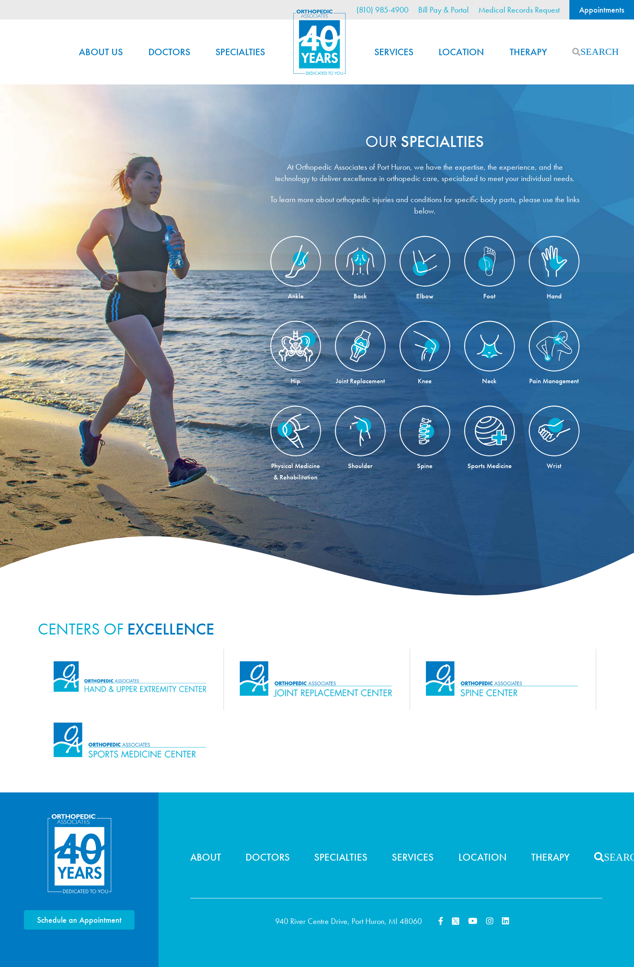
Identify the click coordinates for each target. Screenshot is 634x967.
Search (576, 51)
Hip (295, 380)
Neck (489, 380)
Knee (425, 380)
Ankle (296, 295)
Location (461, 51)
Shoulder (360, 465)
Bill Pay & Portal (443, 9)
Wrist (554, 465)
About (205, 857)
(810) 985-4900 (382, 9)
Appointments (601, 9)
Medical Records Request (519, 9)
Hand (554, 295)
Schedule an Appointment (79, 920)
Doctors (169, 51)
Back (360, 295)
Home (319, 42)
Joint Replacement (360, 380)
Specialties (240, 51)
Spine (424, 465)
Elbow (425, 295)
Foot (489, 295)
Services (393, 51)
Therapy (528, 51)
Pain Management (554, 380)
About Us (101, 51)
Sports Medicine (489, 465)
